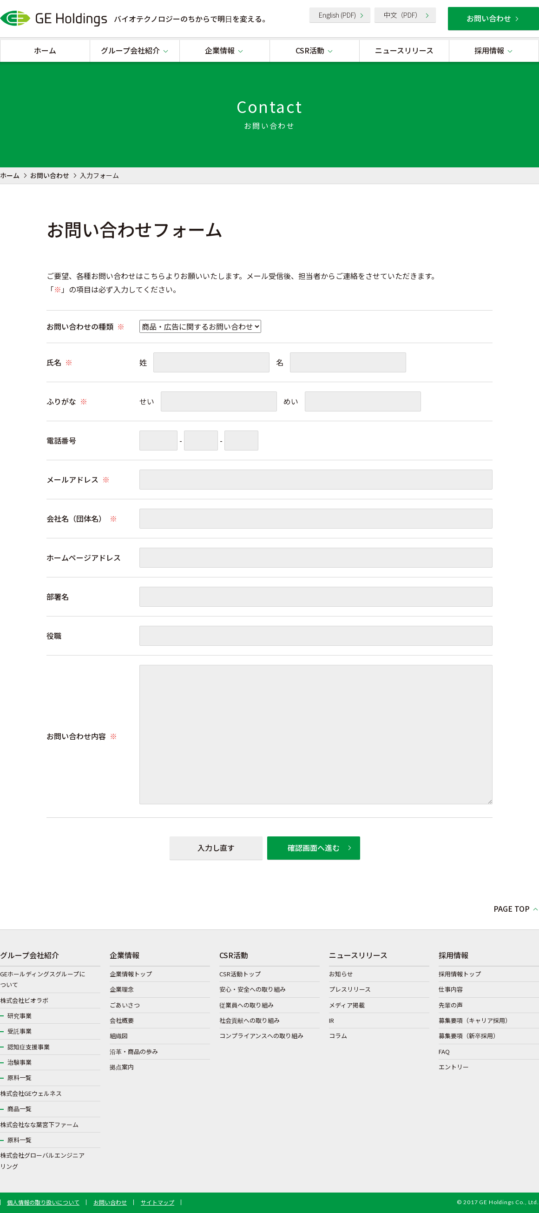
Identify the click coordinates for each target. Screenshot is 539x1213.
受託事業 (19, 1031)
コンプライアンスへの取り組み (261, 1035)
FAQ (444, 1051)
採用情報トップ (460, 973)
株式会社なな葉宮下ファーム (39, 1124)
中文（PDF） (402, 15)
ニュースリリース (404, 50)
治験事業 (19, 1062)
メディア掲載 (347, 1005)
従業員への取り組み (246, 1005)
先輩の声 (451, 1005)
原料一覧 (19, 1077)
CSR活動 (310, 50)
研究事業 (19, 1015)
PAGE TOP (511, 908)
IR (331, 1020)
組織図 (119, 1035)
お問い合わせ (489, 18)
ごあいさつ (125, 1005)
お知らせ (341, 973)
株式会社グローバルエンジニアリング (42, 1160)
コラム (338, 1035)
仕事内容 (451, 989)
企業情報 (220, 50)
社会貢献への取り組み (249, 1020)
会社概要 (122, 1020)
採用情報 (489, 50)
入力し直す (216, 847)
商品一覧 (19, 1108)
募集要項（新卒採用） (469, 1035)
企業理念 (122, 989)
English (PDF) (337, 15)
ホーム (45, 50)
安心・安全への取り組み (252, 989)
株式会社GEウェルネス (31, 1093)
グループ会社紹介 (130, 50)
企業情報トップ (131, 973)
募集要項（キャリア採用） (475, 1020)
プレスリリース (350, 989)
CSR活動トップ (240, 973)
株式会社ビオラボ (24, 1000)
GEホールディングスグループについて (42, 979)
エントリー (454, 1066)
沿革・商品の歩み (134, 1051)
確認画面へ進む (314, 847)
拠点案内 (122, 1066)
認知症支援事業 (28, 1046)
